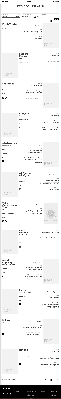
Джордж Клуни (27, 327)
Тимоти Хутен (54, 232)
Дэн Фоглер (43, 183)
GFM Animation (44, 237)
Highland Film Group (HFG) (34, 278)
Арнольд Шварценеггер (51, 122)
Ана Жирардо (37, 91)
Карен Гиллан (33, 150)
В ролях (40, 29)
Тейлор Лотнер (37, 212)
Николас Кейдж (53, 120)
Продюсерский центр (54, 391)
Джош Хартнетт (50, 180)
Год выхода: (11, 16)
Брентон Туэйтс (37, 213)
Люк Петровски (37, 145)
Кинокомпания (39, 36)
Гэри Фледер (55, 115)
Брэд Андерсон (37, 262)
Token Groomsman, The (9, 205)
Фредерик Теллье (36, 85)
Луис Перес (38, 92)
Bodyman (24, 113)
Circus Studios (38, 38)
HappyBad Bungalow (45, 364)
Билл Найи (25, 31)
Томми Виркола (54, 175)
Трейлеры (17, 391)
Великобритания (26, 234)
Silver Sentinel (24, 231)
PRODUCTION (43, 391)
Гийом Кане (29, 91)
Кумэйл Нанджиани (52, 182)
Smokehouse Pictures (35, 334)
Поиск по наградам (30, 395)
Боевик (4, 89)
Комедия (4, 28)
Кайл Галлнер (54, 297)
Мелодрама (11, 213)
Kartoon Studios (54, 237)
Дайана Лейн (29, 267)
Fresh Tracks (9, 24)
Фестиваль (53, 392)
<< (45, 21)
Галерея (52, 394)
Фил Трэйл (38, 25)
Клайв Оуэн (38, 152)
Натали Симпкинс (36, 204)
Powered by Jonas (53, 129)
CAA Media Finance (36, 276)
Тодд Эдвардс (45, 232)
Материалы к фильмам (19, 392)
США (20, 58)
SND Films (39, 98)
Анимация (22, 238)
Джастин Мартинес (53, 292)
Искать (56, 19)
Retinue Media (38, 219)
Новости (17, 394)
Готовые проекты (44, 394)
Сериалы (28, 394)
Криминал (15, 89)
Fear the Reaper (24, 54)
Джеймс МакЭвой (53, 61)
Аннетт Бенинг (37, 327)
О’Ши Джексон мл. (53, 183)
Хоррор (21, 296)
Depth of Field (29, 332)
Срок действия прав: (30, 16)
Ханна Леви (55, 351)
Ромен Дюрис (30, 92)
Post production (43, 392)
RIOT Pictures (34, 157)
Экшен (21, 62)
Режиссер (57, 53)
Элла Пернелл (49, 357)
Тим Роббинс (38, 267)
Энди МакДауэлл (33, 210)
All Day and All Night (25, 174)
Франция (4, 85)
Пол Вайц (39, 321)
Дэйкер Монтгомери (35, 269)
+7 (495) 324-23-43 (6, 390)
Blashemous (9, 143)
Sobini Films (30, 274)
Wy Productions (30, 98)
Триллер (25, 62)
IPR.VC (51, 189)
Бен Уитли (55, 55)
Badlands (26, 157)
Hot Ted (23, 349)
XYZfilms (56, 189)
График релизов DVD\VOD (31, 391)
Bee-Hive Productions (48, 303)
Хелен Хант (32, 31)
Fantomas (8, 83)
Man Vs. (23, 290)
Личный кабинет (53, 395)
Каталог (28, 392)
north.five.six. (35, 161)
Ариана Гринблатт (53, 358)
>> (57, 21)
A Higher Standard (46, 128)
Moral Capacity (7, 261)
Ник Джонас (44, 120)
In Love (6, 320)
